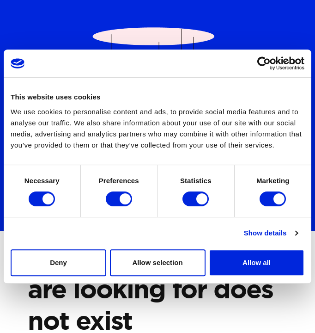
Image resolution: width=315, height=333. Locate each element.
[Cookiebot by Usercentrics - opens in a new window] (264, 63)
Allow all (256, 262)
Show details (265, 233)
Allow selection (157, 262)
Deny (58, 262)
